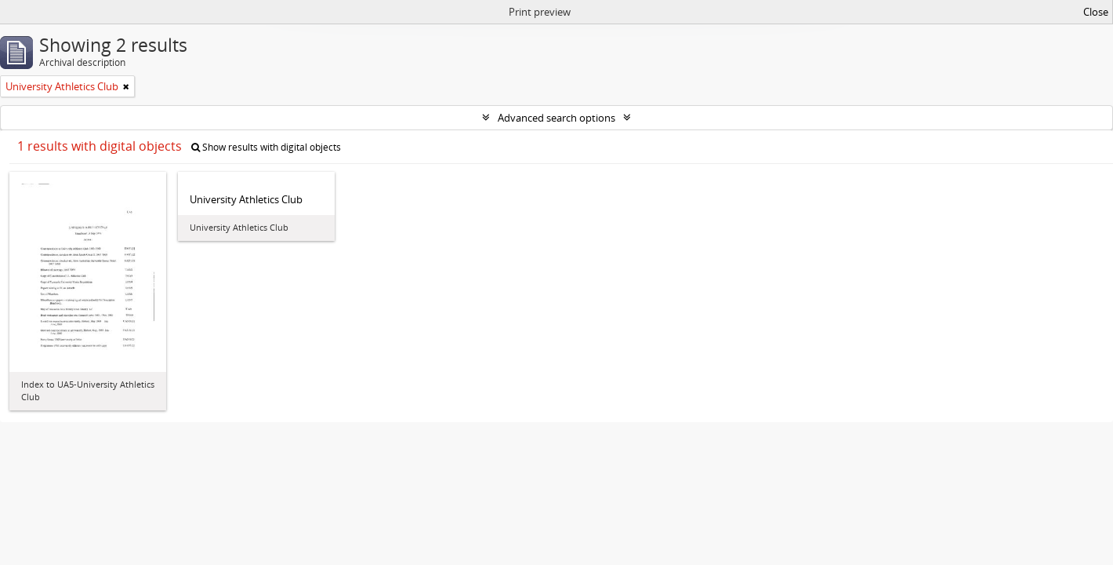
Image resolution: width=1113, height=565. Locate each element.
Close (1095, 12)
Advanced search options (556, 118)
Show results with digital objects (266, 147)
